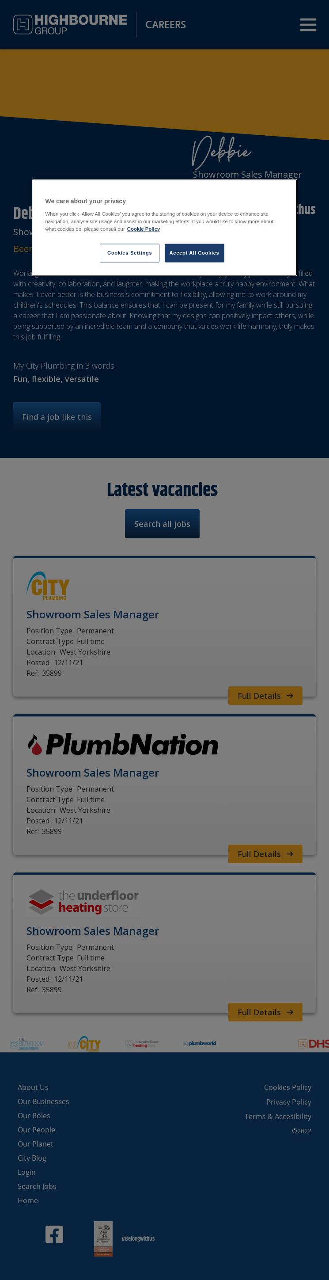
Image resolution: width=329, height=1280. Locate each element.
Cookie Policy (143, 229)
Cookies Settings (129, 252)
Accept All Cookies (194, 252)
